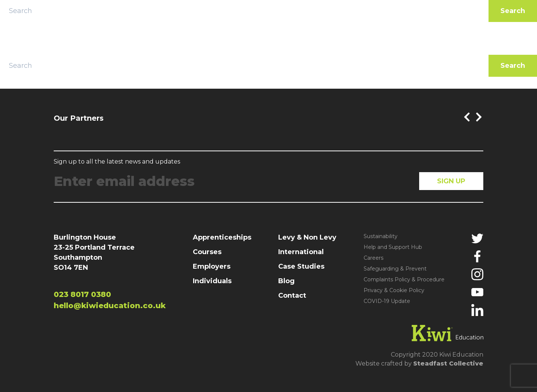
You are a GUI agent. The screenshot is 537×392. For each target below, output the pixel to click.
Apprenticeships (222, 237)
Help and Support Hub (393, 247)
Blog (286, 281)
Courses (207, 252)
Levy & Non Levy (307, 237)
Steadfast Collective (448, 363)
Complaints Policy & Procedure (404, 279)
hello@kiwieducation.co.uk (110, 305)
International (301, 252)
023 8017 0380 (82, 294)
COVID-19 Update (387, 301)
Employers (211, 266)
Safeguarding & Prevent (395, 268)
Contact (292, 295)
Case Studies (301, 266)
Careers (373, 258)
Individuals (212, 281)
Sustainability (381, 236)
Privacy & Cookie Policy (394, 290)
